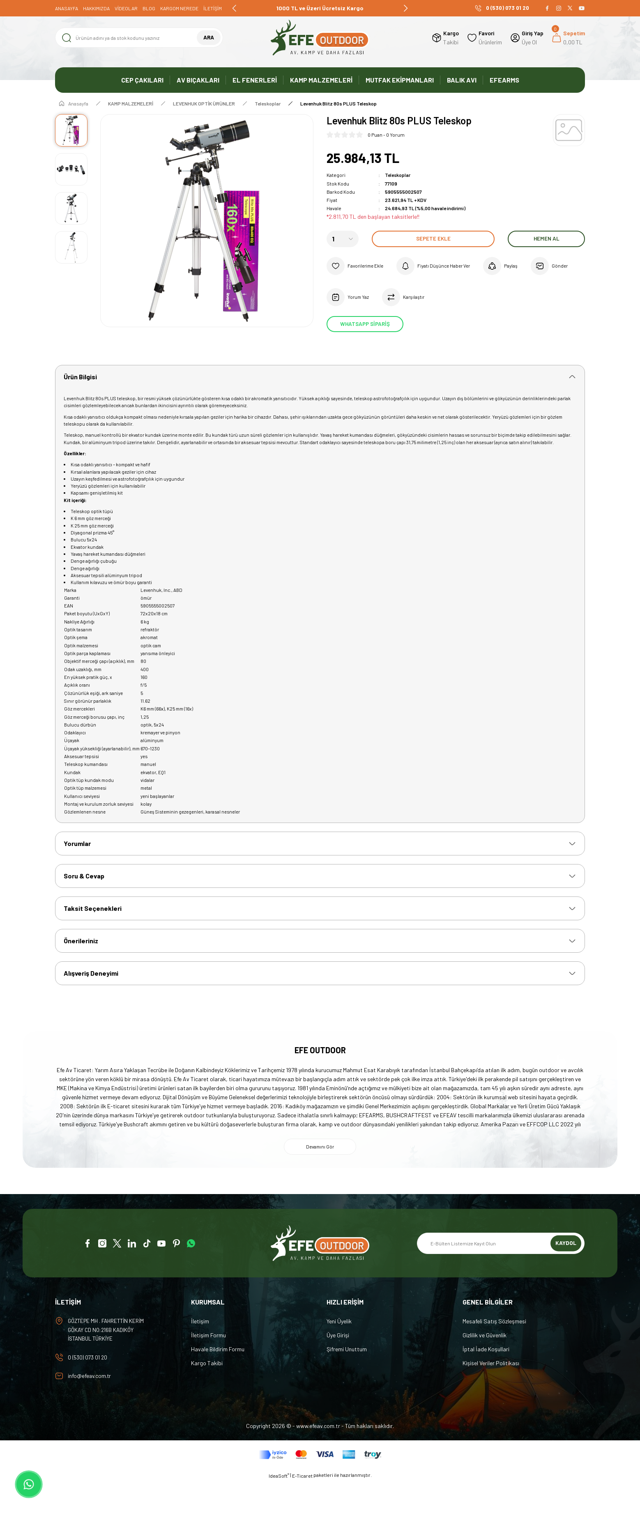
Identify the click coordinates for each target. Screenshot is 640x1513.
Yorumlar (77, 867)
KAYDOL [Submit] (565, 1273)
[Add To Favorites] (357, 266)
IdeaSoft (279, 1507)
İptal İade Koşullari (486, 1379)
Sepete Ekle (433, 238)
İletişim (200, 1351)
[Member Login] (526, 38)
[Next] (405, 8)
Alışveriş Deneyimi (91, 1002)
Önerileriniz (81, 968)
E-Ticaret (302, 1507)
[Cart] (568, 38)
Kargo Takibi (207, 1393)
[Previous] (234, 8)
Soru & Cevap (84, 901)
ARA (208, 37)
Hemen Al (546, 238)
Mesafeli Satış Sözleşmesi (494, 1351)
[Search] (139, 38)
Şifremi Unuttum (347, 1379)
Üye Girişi (338, 1365)
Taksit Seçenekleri (93, 935)
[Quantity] (343, 238)
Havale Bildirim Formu (217, 1379)
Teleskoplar (398, 175)
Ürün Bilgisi (80, 377)
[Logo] (320, 37)
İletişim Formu (208, 1365)
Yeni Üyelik (339, 1351)
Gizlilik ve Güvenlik (484, 1365)
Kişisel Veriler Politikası (491, 1393)
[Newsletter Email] (501, 1273)
